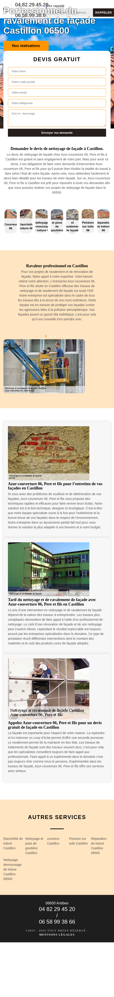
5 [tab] (64, 336)
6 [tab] (68, 336)
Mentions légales (57, 934)
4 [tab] (59, 336)
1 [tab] (46, 336)
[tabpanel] (57, 294)
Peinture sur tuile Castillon (78, 841)
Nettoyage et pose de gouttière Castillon (34, 846)
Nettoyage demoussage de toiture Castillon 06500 (12, 869)
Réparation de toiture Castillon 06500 (99, 846)
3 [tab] (55, 336)
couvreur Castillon (53, 841)
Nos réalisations (26, 46)
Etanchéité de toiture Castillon (13, 843)
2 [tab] (50, 336)
